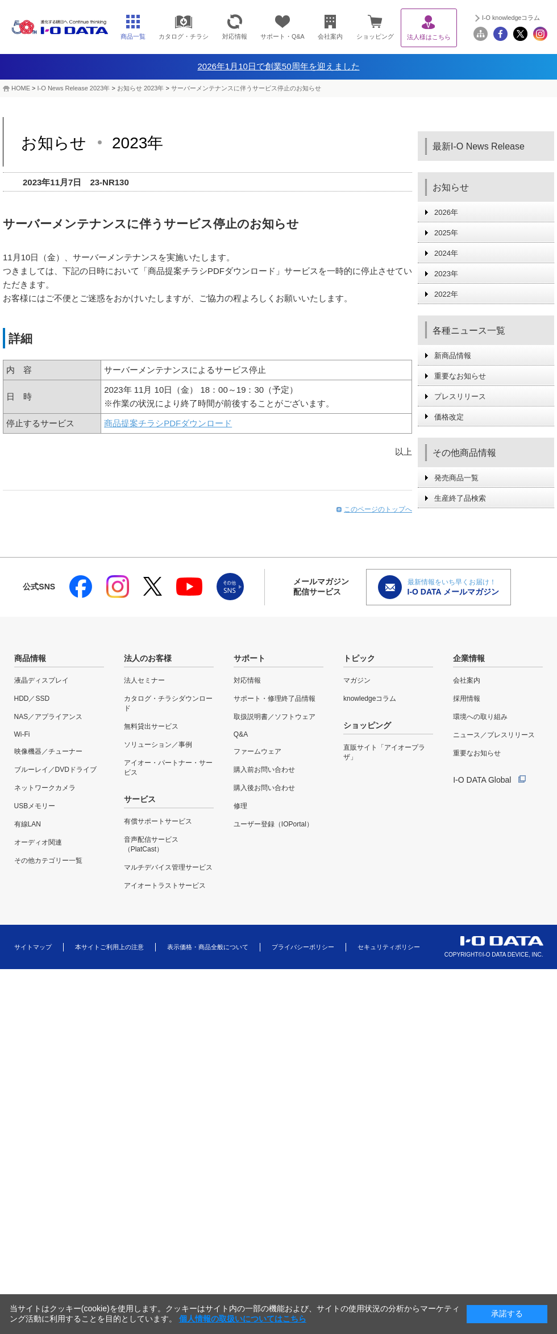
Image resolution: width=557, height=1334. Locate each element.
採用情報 (466, 699)
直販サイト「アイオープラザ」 (384, 752)
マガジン (357, 680)
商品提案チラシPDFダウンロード (168, 423)
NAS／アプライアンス (48, 717)
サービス (140, 799)
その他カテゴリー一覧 (48, 861)
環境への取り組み (480, 717)
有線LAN (27, 824)
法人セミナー (144, 680)
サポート (249, 658)
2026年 (446, 212)
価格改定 (449, 417)
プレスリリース (460, 396)
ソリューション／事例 (158, 745)
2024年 (446, 253)
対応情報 (247, 680)
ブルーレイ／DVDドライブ (55, 770)
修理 (240, 806)
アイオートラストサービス (165, 886)
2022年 (446, 294)
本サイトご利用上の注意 (109, 947)
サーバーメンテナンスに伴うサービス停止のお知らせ (246, 88)
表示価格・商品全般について (207, 947)
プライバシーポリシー (303, 947)
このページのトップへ (378, 509)
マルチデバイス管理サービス (168, 867)
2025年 (446, 232)
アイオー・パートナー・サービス (168, 767)
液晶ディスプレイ (41, 680)
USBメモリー (35, 806)
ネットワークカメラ (45, 788)
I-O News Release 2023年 (74, 88)
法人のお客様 (148, 658)
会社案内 (466, 680)
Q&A (241, 734)
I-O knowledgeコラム (511, 17)
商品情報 (30, 658)
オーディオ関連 (38, 842)
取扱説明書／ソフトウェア (274, 717)
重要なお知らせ (460, 376)
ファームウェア (257, 751)
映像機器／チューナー (48, 751)
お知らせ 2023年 (140, 88)
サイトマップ (33, 947)
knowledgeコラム (369, 699)
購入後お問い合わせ (264, 788)
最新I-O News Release (479, 146)
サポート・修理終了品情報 (274, 699)
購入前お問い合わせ (264, 770)
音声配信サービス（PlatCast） (151, 844)
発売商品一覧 (456, 477)
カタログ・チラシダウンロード (168, 703)
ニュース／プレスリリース (494, 735)
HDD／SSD (32, 699)
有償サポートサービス (158, 821)
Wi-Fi (22, 734)
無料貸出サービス (151, 726)
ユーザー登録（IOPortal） (273, 824)
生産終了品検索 (460, 498)
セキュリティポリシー (389, 947)
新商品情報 (452, 355)
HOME (20, 88)
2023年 (446, 273)
